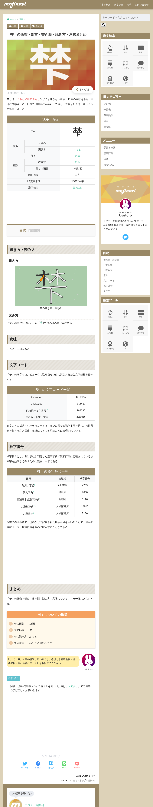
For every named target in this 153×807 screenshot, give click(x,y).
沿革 (129, 4)
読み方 (108, 274)
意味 (106, 279)
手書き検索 (104, 4)
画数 (125, 50)
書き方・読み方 (111, 264)
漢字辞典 (118, 4)
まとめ (107, 295)
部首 (140, 50)
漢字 (93, 778)
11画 (14, 26)
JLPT (125, 81)
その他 (107, 105)
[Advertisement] (51, 206)
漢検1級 (39, 26)
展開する (34, 230)
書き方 (108, 269)
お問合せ (73, 689)
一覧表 (107, 111)
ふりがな (125, 65)
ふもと (77, 149)
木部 (26, 26)
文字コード (109, 284)
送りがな (140, 65)
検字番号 (108, 289)
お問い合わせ (142, 4)
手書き (110, 50)
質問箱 (107, 129)
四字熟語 (109, 117)
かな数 (110, 65)
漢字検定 (110, 81)
